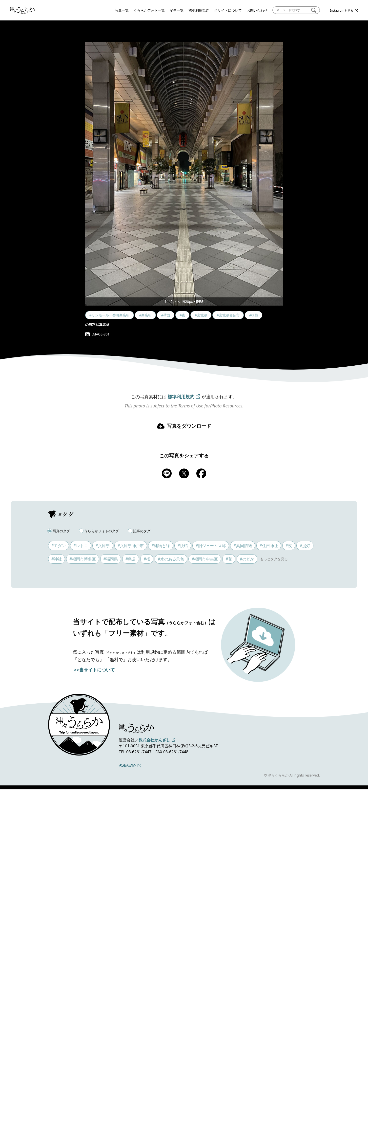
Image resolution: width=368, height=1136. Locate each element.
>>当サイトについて (94, 670)
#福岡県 (110, 559)
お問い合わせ (257, 10)
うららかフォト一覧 (149, 10)
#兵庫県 (103, 545)
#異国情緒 (242, 545)
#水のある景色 (171, 559)
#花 (228, 559)
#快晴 (183, 545)
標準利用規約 (198, 10)
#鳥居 (130, 559)
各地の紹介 (127, 765)
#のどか (247, 559)
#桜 (146, 559)
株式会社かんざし (154, 740)
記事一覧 (177, 10)
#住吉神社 (269, 545)
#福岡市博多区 (82, 559)
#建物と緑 (160, 545)
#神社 (56, 559)
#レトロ (80, 545)
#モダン (58, 545)
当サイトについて (228, 10)
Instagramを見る (341, 10)
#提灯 (305, 545)
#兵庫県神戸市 (131, 545)
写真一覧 (122, 10)
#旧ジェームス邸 (211, 545)
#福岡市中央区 (205, 559)
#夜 (289, 545)
